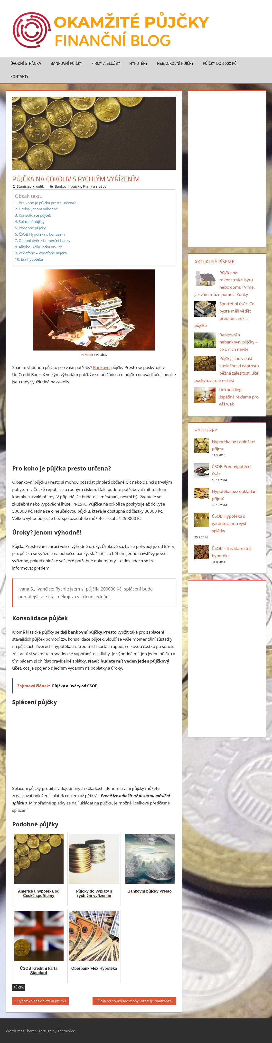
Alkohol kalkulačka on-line (41, 246)
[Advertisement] (94, 426)
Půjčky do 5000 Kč (219, 63)
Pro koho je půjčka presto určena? (47, 202)
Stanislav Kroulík (30, 186)
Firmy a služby (106, 63)
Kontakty (19, 76)
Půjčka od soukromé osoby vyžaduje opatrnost (133, 1001)
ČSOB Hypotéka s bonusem (42, 234)
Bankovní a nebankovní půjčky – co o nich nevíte (238, 342)
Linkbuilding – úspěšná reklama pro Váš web (239, 397)
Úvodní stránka (25, 63)
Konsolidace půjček (35, 215)
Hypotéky (138, 63)
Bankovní (101, 367)
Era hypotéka (32, 259)
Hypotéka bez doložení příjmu (41, 1001)
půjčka (19, 987)
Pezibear (87, 354)
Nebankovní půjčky (175, 63)
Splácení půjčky (32, 221)
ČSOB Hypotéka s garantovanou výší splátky (229, 523)
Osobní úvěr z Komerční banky (44, 240)
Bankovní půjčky (66, 63)
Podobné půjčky (32, 227)
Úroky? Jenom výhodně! (39, 208)
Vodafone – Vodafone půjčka (43, 252)
